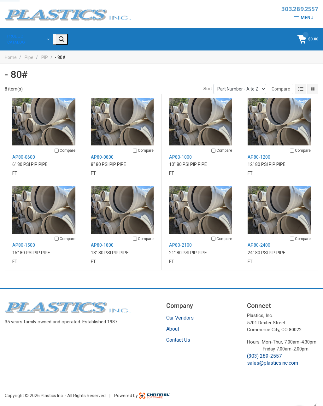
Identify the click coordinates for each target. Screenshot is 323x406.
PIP (44, 53)
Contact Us (178, 337)
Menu (304, 17)
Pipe (29, 53)
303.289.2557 (299, 9)
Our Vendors (180, 315)
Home (11, 53)
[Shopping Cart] (307, 37)
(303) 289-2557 (264, 353)
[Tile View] (313, 86)
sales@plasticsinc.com (272, 360)
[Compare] (57, 147)
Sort (207, 85)
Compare (281, 85)
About (172, 326)
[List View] (301, 86)
